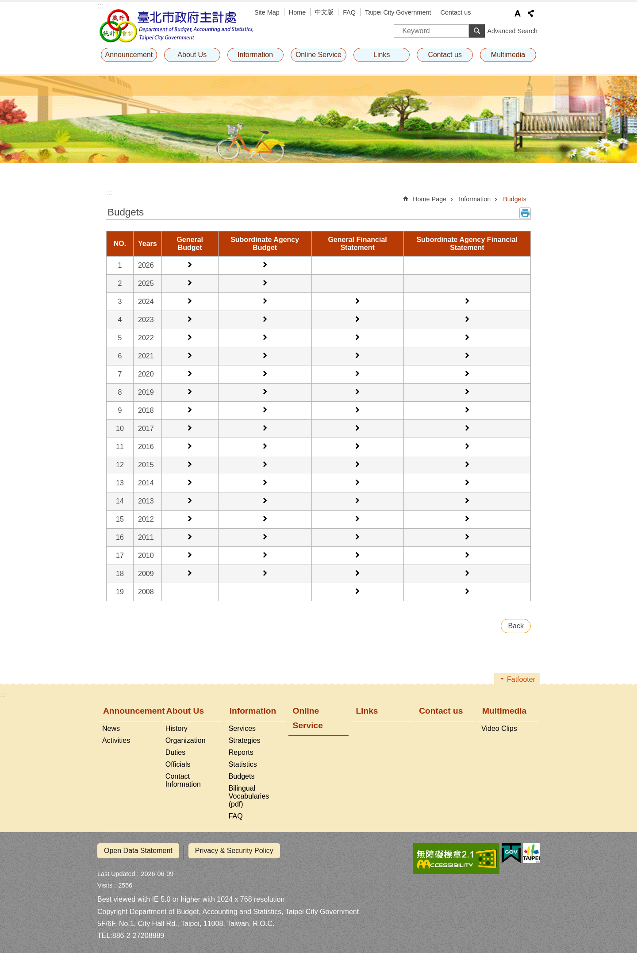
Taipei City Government (398, 12)
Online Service (318, 54)
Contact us (456, 12)
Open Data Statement (138, 850)
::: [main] (109, 192)
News (111, 728)
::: (100, 6)
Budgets (514, 199)
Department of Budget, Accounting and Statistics (177, 25)
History (176, 728)
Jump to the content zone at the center (4, 4)
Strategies (245, 740)
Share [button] (530, 13)
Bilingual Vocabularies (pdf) (249, 796)
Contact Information (183, 780)
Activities (116, 740)
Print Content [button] (525, 213)
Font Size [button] (517, 13)
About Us (192, 54)
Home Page (429, 199)
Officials (178, 764)
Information (255, 54)
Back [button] (516, 626)
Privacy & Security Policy (234, 850)
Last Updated (116, 869)
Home (297, 12)
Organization (185, 740)
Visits (104, 881)
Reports (241, 752)
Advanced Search (512, 31)
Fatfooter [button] (521, 679)
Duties (175, 752)
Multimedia (508, 54)
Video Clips (499, 728)
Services (242, 728)
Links (381, 54)
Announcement (129, 54)
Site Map (267, 12)
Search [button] (477, 31)
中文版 (324, 11)
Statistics (243, 764)
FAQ (349, 12)
